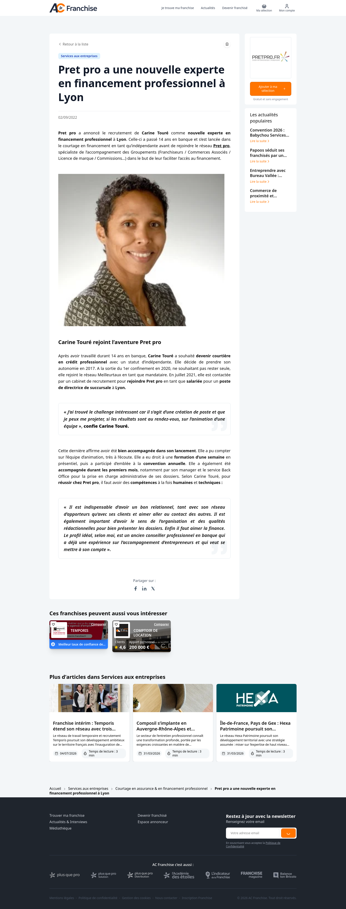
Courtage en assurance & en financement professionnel (161, 788)
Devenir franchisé (152, 815)
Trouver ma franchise (67, 815)
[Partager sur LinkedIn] (144, 588)
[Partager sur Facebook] (135, 588)
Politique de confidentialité (98, 898)
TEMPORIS (79, 630)
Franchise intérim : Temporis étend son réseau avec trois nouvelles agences (83, 729)
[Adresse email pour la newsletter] (253, 833)
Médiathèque (60, 828)
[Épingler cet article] (227, 44)
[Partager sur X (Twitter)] (153, 588)
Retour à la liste (73, 44)
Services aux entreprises (88, 788)
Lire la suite (260, 141)
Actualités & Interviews (68, 822)
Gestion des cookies (136, 898)
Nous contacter (166, 898)
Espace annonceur (153, 822)
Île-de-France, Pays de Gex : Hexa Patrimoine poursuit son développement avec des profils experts (255, 731)
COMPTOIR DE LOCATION (146, 633)
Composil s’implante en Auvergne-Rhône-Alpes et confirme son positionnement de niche (172, 731)
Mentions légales (61, 898)
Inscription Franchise (197, 898)
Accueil (55, 788)
